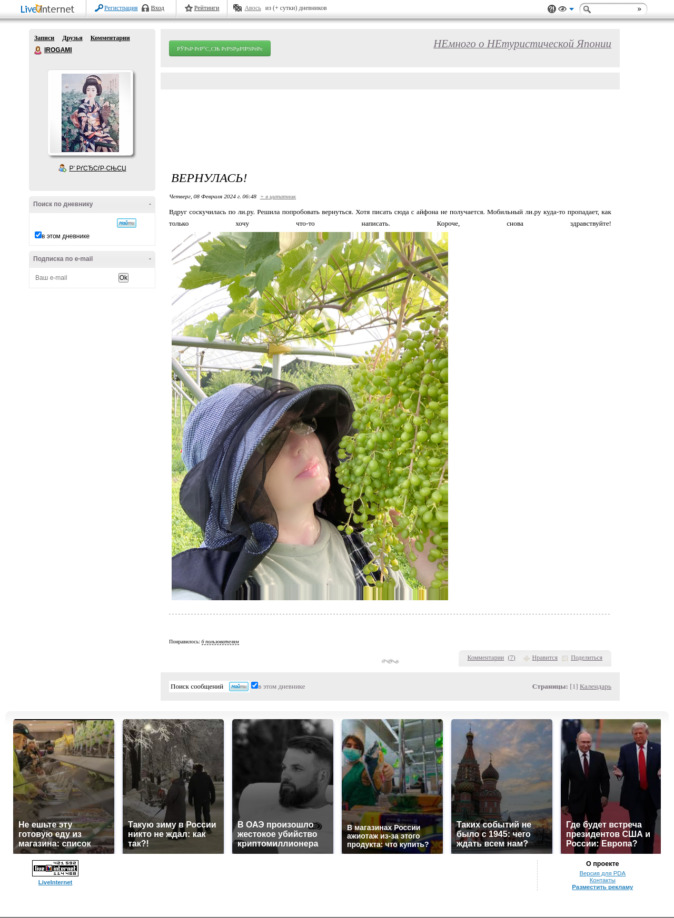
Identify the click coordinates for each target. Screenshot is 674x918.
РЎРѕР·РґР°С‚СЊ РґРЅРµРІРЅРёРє (220, 48)
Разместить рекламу (602, 887)
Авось (252, 8)
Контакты (603, 880)
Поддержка (552, 9)
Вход (157, 8)
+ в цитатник (278, 196)
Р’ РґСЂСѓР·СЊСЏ (98, 168)
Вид (566, 10)
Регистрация (121, 8)
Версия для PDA (602, 873)
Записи (44, 38)
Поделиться (586, 657)
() (512, 657)
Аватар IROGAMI (90, 112)
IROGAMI (38, 50)
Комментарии (110, 38)
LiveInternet (49, 9)
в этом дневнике (66, 236)
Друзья (72, 38)
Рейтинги (207, 8)
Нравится (545, 657)
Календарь (595, 686)
